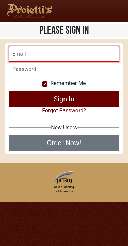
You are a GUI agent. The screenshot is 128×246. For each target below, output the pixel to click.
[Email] (64, 54)
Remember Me (68, 83)
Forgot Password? (64, 110)
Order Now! (64, 143)
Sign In (64, 99)
